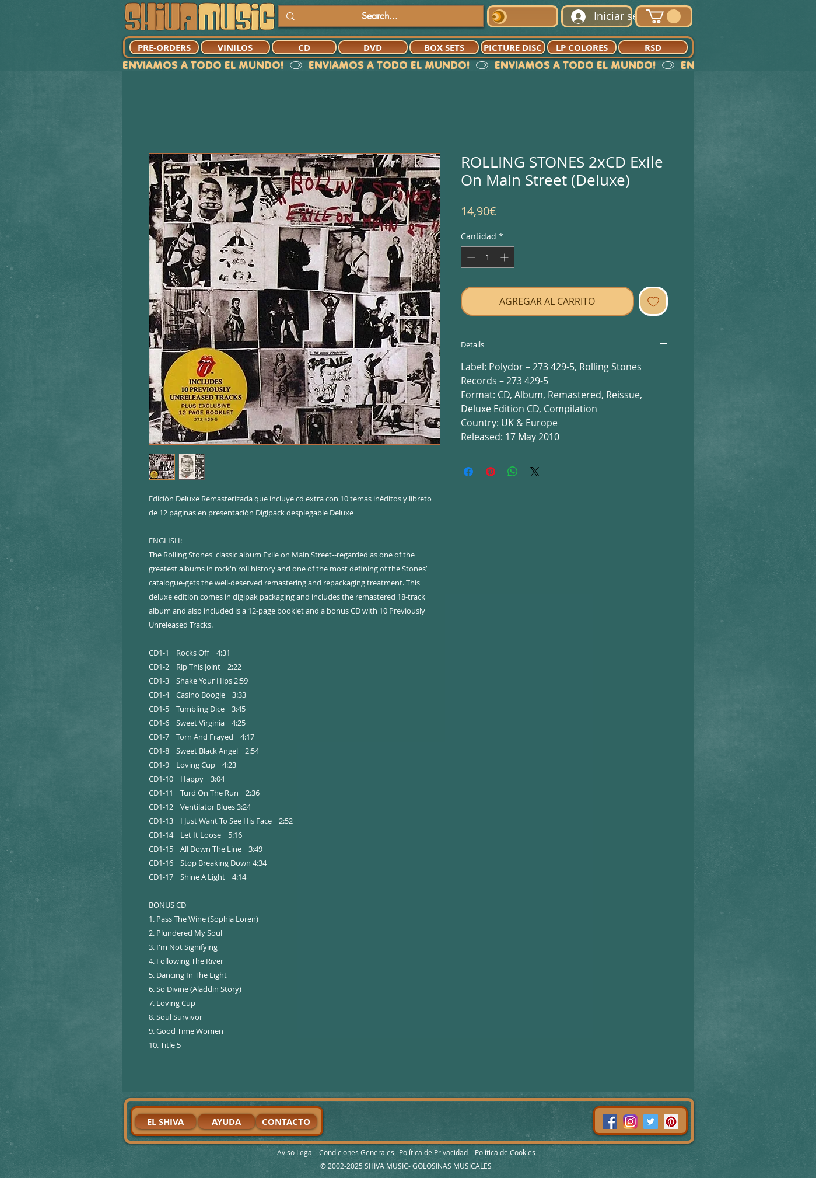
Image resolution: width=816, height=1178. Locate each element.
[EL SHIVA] (165, 1121)
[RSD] (653, 47)
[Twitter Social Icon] (650, 1121)
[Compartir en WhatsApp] (513, 472)
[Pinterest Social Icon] (671, 1121)
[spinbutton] (487, 257)
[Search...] (380, 16)
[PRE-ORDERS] (164, 47)
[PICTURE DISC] (513, 47)
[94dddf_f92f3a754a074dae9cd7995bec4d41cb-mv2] (630, 1121)
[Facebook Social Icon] (610, 1121)
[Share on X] (535, 472)
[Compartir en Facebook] (468, 472)
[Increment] (505, 257)
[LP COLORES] (582, 47)
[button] (663, 16)
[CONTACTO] (286, 1121)
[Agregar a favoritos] (653, 301)
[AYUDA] (226, 1121)
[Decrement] (470, 257)
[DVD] (373, 47)
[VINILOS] (235, 47)
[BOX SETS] (444, 47)
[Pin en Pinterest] (491, 472)
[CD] (304, 47)
